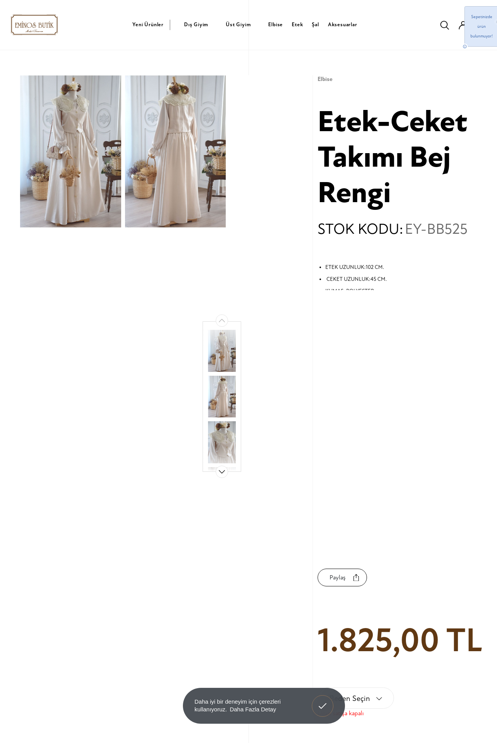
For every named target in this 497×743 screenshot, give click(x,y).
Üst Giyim (238, 24)
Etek (297, 24)
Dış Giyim (196, 24)
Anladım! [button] (322, 700)
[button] (222, 472)
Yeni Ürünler (148, 24)
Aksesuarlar (342, 24)
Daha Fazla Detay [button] (253, 709)
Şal (315, 24)
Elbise (275, 24)
